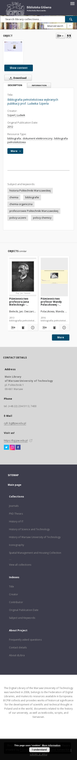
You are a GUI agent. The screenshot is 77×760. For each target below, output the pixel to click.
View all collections (20, 564)
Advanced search (55, 26)
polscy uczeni (17, 217)
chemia (13, 197)
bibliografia (14, 138)
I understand (39, 749)
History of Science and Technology (29, 529)
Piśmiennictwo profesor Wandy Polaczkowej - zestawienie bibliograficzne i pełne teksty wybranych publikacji (51, 301)
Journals (14, 506)
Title (11, 586)
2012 (10, 126)
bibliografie (32, 197)
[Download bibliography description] (12, 327)
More (60, 337)
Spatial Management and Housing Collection (35, 553)
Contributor (16, 602)
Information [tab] (39, 85)
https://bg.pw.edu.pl (16, 440)
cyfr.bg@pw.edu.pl (15, 423)
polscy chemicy (42, 217)
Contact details (18, 647)
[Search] (71, 19)
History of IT (16, 521)
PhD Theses (16, 513)
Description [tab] (15, 85)
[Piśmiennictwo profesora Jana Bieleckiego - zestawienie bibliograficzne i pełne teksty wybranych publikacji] (22, 277)
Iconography (16, 545)
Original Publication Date (24, 610)
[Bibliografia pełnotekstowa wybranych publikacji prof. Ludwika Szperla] (13, 46)
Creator (13, 594)
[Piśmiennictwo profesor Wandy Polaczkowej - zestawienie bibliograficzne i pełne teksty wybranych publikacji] (54, 277)
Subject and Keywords (22, 618)
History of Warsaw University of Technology (35, 537)
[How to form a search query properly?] (69, 25)
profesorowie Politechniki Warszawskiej (33, 211)
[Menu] (72, 3)
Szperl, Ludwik (16, 115)
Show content (19, 68)
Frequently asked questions (25, 639)
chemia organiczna (20, 204)
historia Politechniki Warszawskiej (30, 190)
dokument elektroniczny (37, 138)
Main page (15, 485)
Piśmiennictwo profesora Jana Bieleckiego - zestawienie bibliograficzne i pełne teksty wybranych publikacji (19, 301)
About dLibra (17, 655)
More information (51, 745)
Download (17, 77)
